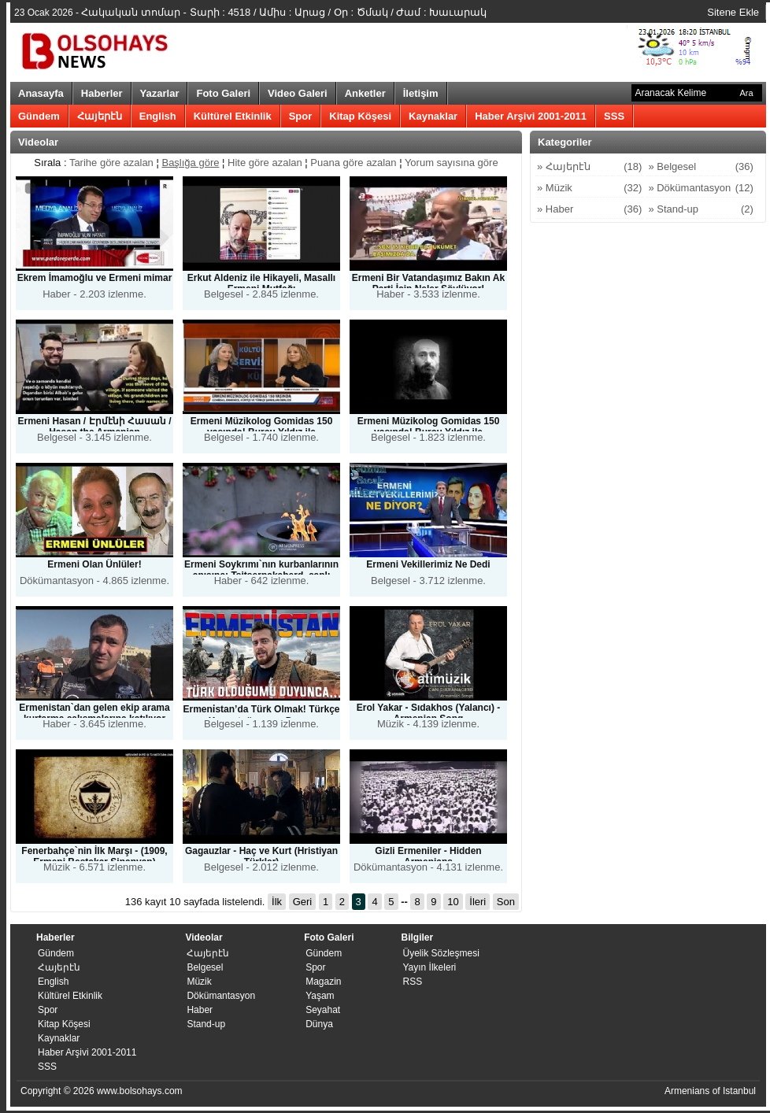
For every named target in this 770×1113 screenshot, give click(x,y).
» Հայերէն (589, 167)
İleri (477, 902)
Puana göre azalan (353, 162)
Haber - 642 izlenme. (261, 527)
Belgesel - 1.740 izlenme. (261, 384)
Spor (301, 116)
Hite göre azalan (265, 162)
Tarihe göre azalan (113, 162)
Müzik (199, 981)
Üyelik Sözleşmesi (440, 953)
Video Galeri (298, 93)
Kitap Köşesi (360, 116)
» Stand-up (700, 209)
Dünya (319, 1024)
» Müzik (589, 188)
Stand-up (206, 1024)
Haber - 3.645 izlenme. (94, 668)
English (157, 116)
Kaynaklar (433, 116)
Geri (303, 902)
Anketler (365, 93)
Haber (200, 1009)
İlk (277, 902)
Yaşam (319, 995)
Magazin (323, 981)
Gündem (39, 116)
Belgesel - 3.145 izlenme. (94, 381)
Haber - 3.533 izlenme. (428, 238)
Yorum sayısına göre (451, 162)
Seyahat (322, 1009)
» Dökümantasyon (700, 188)
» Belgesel (700, 167)
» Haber (589, 209)
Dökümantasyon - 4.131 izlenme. (428, 811)
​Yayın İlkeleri (429, 967)
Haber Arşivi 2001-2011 (531, 116)
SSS (614, 116)
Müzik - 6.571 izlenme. (94, 811)
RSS (412, 981)
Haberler (102, 93)
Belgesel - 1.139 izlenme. (261, 672)
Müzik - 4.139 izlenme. (428, 668)
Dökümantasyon (221, 995)
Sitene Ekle (733, 12)
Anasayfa (41, 93)
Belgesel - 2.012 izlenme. (261, 811)
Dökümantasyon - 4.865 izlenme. (94, 524)
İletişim (421, 93)
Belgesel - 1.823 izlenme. (428, 384)
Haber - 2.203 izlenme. (94, 238)
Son (506, 902)
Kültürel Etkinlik (233, 116)
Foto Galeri (223, 93)
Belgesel (205, 967)
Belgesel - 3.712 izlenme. (428, 524)
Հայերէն (99, 116)
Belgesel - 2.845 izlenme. (261, 238)
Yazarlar (160, 93)
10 (452, 902)
